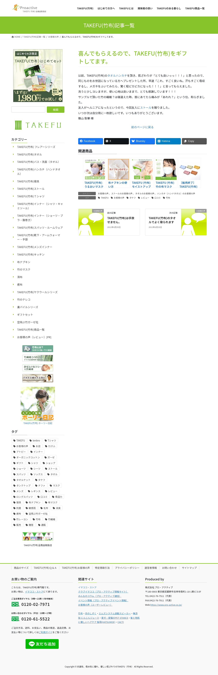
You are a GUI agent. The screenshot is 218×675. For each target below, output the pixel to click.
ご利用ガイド (45, 632)
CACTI (120, 622)
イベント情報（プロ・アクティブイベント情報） (103, 600)
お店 (38, 446)
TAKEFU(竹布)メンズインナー (34, 247)
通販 (43, 525)
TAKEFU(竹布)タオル (29, 154)
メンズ (19, 491)
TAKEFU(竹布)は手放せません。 (120, 220)
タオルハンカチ (117, 75)
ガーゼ (51, 457)
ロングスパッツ (24, 496)
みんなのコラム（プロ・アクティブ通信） (99, 596)
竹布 (168, 197)
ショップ (50, 463)
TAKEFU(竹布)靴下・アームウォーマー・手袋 (38, 237)
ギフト (19, 463)
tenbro (36, 440)
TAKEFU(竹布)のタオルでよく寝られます (162, 220)
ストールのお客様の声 (121, 193)
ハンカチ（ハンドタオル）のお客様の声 (176, 193)
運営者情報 (151, 567)
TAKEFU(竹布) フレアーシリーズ (36, 147)
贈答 (31, 525)
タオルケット (23, 480)
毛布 (45, 508)
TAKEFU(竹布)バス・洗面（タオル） (38, 162)
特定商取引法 (102, 567)
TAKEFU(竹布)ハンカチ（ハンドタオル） (38, 171)
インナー (38, 451)
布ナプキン (23, 262)
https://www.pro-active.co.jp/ (166, 604)
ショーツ (21, 468)
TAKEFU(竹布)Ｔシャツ (31, 196)
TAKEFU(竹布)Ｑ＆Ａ (45, 567)
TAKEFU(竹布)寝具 (28, 181)
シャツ (34, 463)
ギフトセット (25, 314)
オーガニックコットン (28, 457)
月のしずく (90, 613)
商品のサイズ (21, 567)
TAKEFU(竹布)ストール (31, 188)
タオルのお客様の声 (144, 193)
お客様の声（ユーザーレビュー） (95, 604)
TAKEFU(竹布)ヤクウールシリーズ (37, 292)
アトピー (21, 451)
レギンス (35, 491)
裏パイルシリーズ (27, 307)
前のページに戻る (142, 127)
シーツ (37, 468)
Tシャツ (52, 440)
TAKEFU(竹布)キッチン (31, 254)
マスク (56, 485)
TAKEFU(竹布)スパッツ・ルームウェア (40, 227)
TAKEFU (105, 197)
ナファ (41, 485)
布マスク (52, 502)
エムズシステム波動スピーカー (115, 613)
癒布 (20, 284)
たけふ (51, 446)
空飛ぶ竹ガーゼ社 (27, 322)
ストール (145, 107)
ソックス (38, 474)
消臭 (58, 508)
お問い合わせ (169, 567)
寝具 (18, 502)
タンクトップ (23, 485)
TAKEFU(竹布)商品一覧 (31, 329)
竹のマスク (23, 269)
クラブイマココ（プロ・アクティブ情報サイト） (103, 591)
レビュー (145, 197)
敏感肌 (32, 508)
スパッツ (21, 474)
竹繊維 (51, 519)
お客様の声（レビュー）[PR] (34, 337)
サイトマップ (189, 567)
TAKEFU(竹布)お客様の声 (76, 567)
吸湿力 (58, 496)
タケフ (132, 197)
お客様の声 (103, 193)
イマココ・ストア (34, 591)
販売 (18, 525)
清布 (20, 277)
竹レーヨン (22, 519)
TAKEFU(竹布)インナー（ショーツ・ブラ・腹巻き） (40, 218)
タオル (53, 474)
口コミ (157, 197)
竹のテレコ (23, 299)
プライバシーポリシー (127, 567)
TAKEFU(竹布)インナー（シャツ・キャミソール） (40, 206)
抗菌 (18, 508)
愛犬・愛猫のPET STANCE (114, 617)
